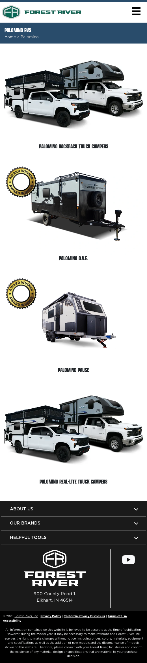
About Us (21, 509)
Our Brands (25, 523)
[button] (136, 11)
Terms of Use (117, 616)
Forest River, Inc (26, 616)
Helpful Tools (28, 537)
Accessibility (12, 621)
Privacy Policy (50, 616)
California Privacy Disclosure (84, 616)
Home (10, 37)
